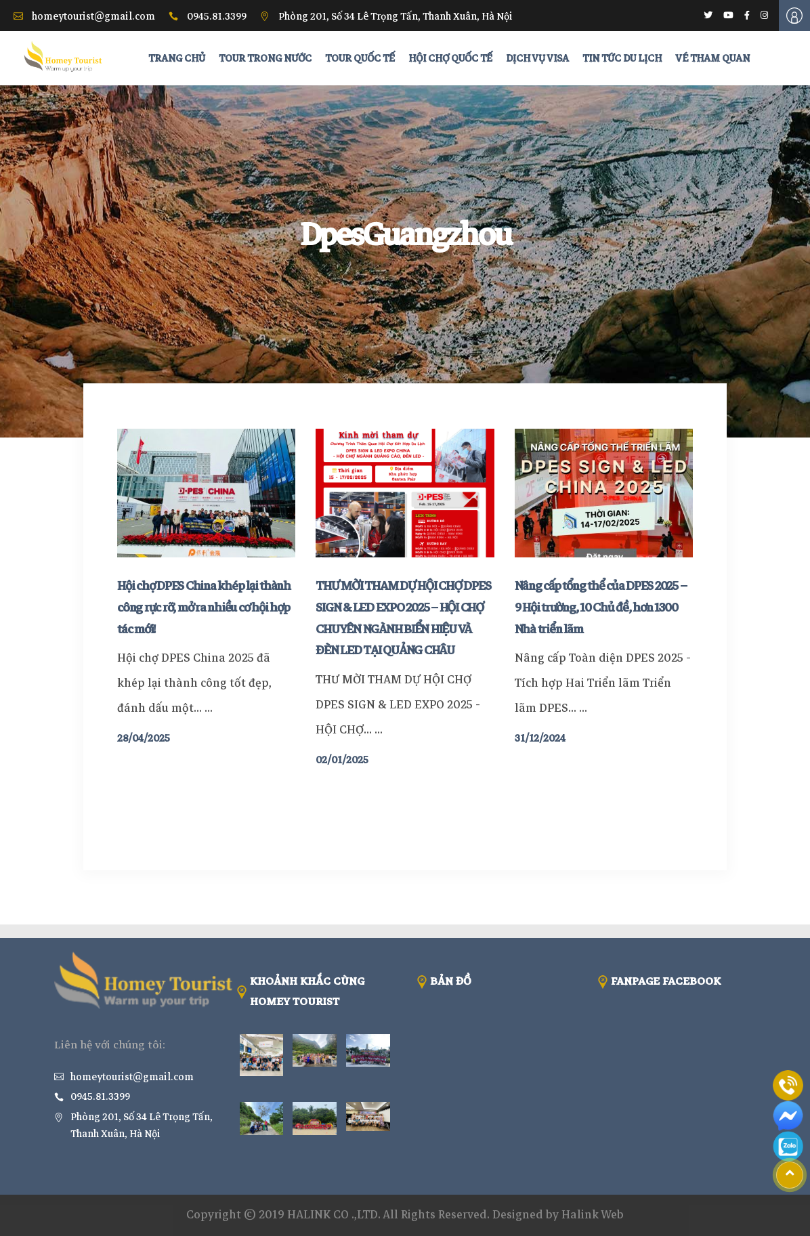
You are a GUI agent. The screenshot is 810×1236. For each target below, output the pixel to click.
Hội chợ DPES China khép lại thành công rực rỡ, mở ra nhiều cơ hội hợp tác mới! (204, 607)
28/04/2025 (143, 738)
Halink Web (592, 1215)
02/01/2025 (342, 760)
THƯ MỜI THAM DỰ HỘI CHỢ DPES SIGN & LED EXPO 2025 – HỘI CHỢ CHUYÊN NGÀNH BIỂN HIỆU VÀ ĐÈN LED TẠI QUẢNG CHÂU (403, 618)
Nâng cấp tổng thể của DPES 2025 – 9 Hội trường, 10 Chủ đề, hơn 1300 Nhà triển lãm (601, 607)
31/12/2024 (540, 738)
